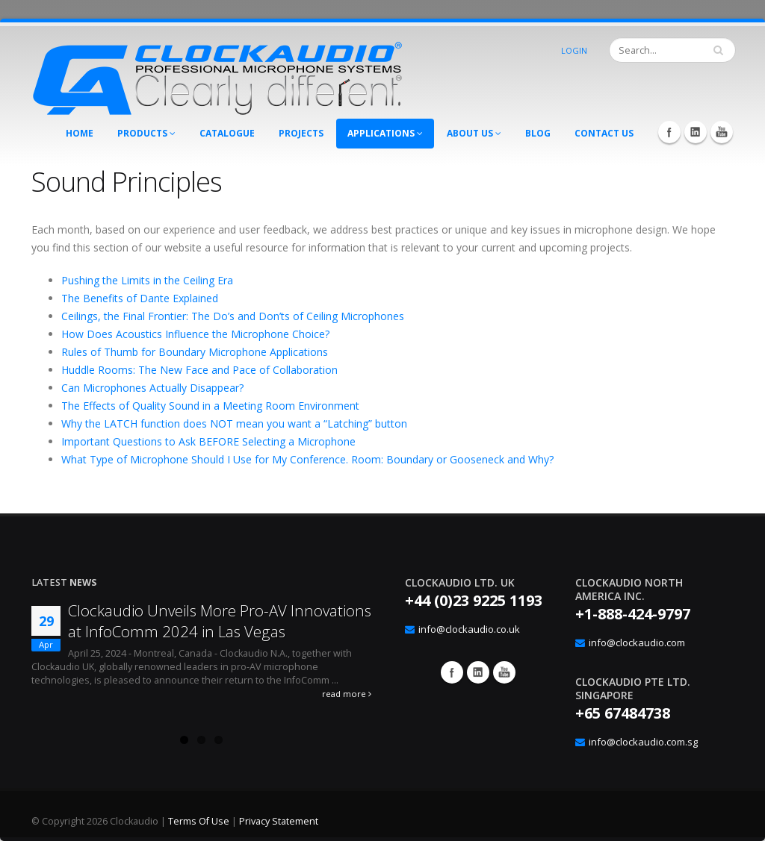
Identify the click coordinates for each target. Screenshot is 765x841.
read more (346, 693)
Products (146, 133)
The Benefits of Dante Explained (139, 298)
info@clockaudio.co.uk (469, 629)
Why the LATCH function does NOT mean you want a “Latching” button (234, 423)
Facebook (669, 132)
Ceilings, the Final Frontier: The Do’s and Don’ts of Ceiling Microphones (232, 316)
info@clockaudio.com (637, 642)
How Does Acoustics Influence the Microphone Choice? (195, 334)
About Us (474, 133)
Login (574, 50)
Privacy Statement (278, 821)
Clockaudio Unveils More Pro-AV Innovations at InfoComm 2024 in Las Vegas (219, 621)
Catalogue (227, 133)
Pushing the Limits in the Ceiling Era (147, 280)
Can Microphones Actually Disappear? (152, 388)
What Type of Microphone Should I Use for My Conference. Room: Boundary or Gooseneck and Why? (307, 459)
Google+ (478, 672)
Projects (301, 133)
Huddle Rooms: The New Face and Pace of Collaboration (199, 370)
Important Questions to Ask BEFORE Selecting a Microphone (208, 441)
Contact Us (604, 133)
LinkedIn (695, 132)
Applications (385, 133)
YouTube (721, 132)
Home (79, 133)
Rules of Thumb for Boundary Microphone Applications (194, 352)
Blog (538, 133)
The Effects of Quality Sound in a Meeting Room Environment (210, 405)
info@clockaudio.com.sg (643, 741)
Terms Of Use (198, 821)
